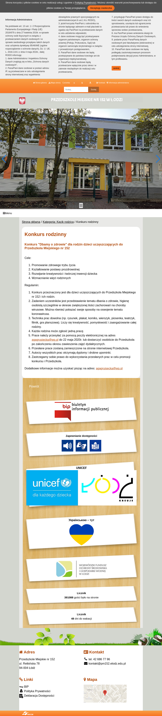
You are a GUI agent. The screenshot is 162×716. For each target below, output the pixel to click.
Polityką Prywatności (85, 2)
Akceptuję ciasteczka (101, 8)
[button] (4, 159)
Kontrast (100, 83)
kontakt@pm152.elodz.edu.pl (105, 663)
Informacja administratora (118, 83)
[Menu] (81, 213)
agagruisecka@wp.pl (109, 368)
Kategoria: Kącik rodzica (58, 221)
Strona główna (40, 83)
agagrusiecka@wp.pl (45, 339)
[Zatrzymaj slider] (81, 205)
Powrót (34, 386)
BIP (24, 686)
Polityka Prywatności (34, 691)
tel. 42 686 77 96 (97, 659)
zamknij (116, 68)
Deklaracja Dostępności (36, 696)
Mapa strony (55, 83)
